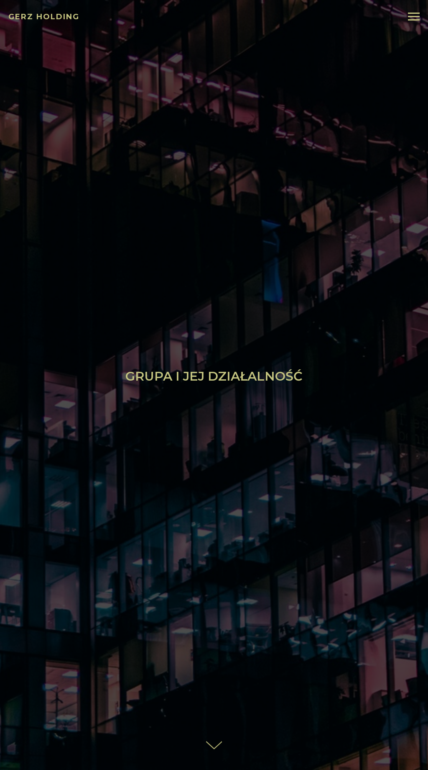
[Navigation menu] (414, 17)
